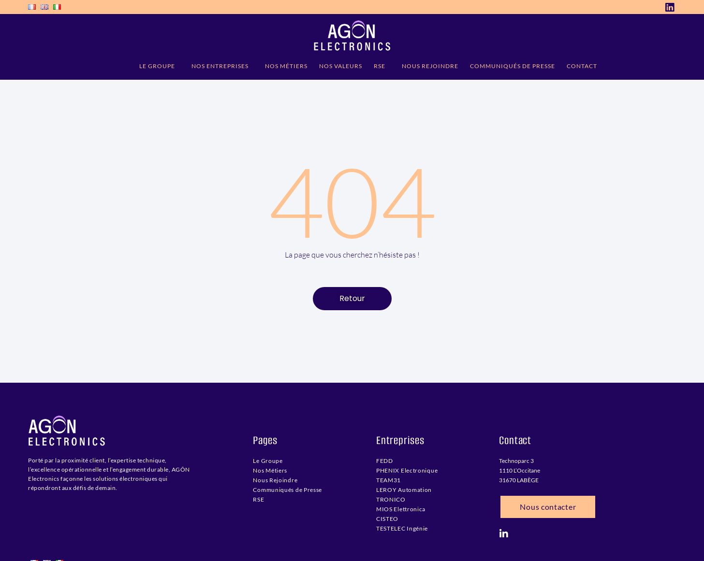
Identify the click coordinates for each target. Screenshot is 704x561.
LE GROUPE (159, 66)
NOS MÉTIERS (286, 66)
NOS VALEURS (340, 66)
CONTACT (582, 66)
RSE (382, 66)
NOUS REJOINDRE (430, 66)
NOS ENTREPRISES (222, 66)
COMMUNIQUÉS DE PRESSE (512, 66)
